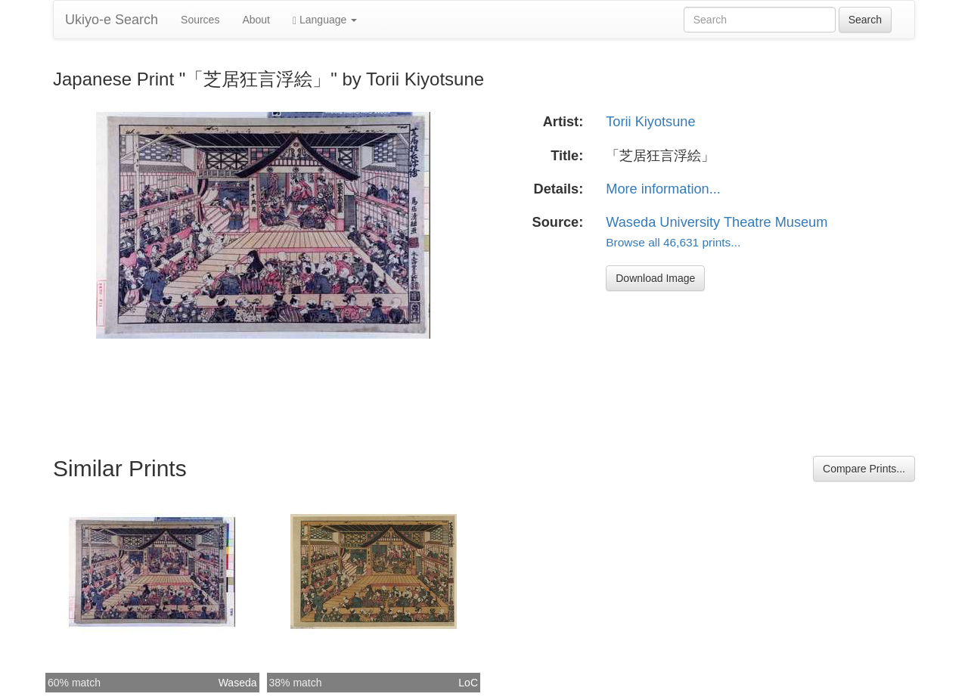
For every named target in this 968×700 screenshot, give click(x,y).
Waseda (238, 683)
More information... (663, 189)
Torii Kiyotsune (650, 121)
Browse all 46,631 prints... (673, 242)
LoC (468, 683)
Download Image (655, 278)
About (256, 20)
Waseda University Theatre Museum (716, 222)
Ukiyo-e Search (111, 19)
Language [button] (325, 20)
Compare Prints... (864, 469)
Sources (200, 20)
